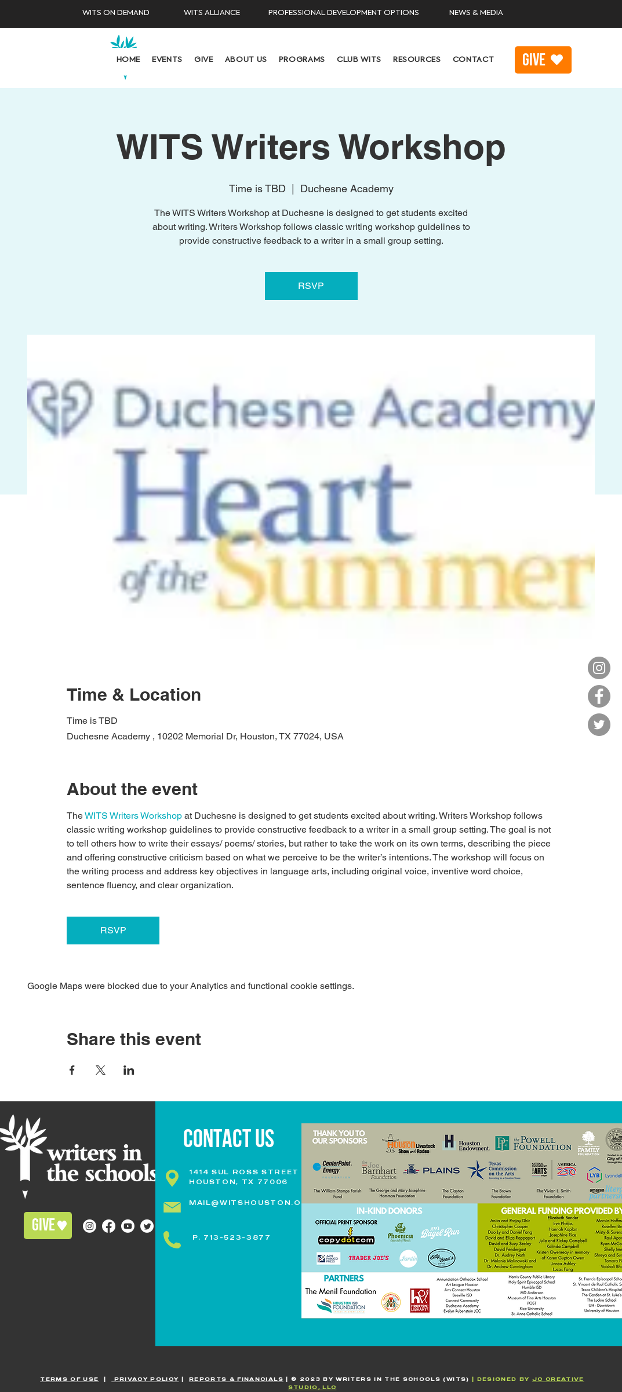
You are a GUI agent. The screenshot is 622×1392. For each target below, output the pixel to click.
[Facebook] (599, 696)
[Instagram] (599, 668)
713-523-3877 (237, 1237)
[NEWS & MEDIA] (476, 13)
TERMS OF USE (69, 1379)
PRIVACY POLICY (145, 1379)
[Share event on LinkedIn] (128, 1070)
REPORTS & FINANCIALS (236, 1379)
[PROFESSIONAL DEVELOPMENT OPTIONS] (343, 13)
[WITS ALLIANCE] (212, 13)
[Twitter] (599, 724)
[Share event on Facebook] (72, 1070)
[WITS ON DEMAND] (116, 13)
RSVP (311, 285)
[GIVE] (543, 60)
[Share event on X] (100, 1070)
